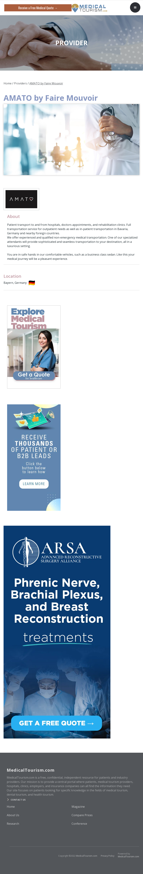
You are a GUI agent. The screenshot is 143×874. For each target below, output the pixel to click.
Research (13, 824)
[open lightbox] (71, 139)
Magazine (78, 807)
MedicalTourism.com (86, 855)
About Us (13, 815)
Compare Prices (82, 815)
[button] (135, 7)
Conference (79, 824)
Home (8, 83)
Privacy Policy (107, 855)
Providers (20, 83)
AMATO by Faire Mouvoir (46, 83)
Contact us (18, 799)
